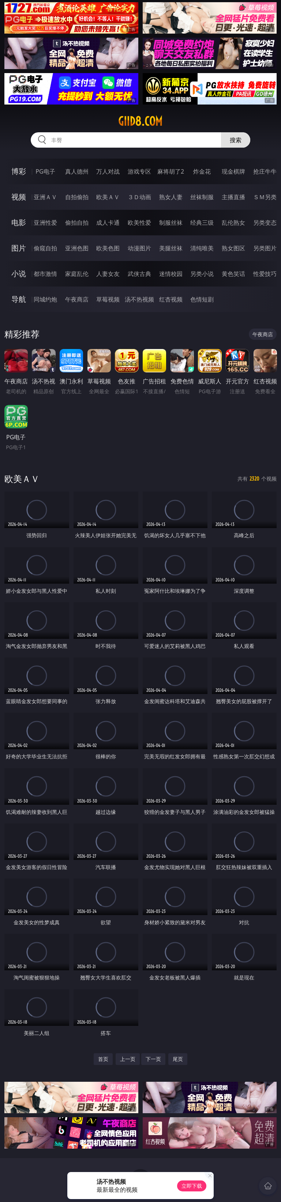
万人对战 (108, 171)
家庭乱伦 (77, 274)
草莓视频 (108, 299)
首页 (103, 1058)
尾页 (178, 1058)
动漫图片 (139, 248)
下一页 (153, 1058)
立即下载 (191, 1185)
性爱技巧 (265, 274)
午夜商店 (77, 299)
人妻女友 (108, 274)
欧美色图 (108, 248)
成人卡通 (108, 223)
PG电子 (45, 171)
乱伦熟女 (233, 223)
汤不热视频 (139, 299)
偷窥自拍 (45, 248)
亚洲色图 (77, 248)
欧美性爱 (139, 223)
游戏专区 (139, 171)
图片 (18, 248)
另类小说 (202, 274)
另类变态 (265, 223)
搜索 (235, 140)
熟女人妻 (171, 197)
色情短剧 (202, 299)
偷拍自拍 (77, 223)
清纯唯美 (202, 248)
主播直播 (233, 197)
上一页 (127, 1058)
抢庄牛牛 (265, 171)
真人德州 (77, 171)
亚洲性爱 (45, 223)
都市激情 (45, 274)
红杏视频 (171, 299)
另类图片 (265, 248)
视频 (18, 197)
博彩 (18, 171)
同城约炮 (45, 299)
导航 (18, 299)
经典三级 (202, 223)
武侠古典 (139, 274)
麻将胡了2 (170, 171)
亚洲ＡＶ (45, 197)
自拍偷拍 (77, 197)
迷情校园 (171, 274)
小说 (18, 273)
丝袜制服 (202, 197)
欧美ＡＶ (108, 197)
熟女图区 (233, 248)
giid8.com (140, 121)
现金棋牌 (233, 171)
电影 (18, 222)
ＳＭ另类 (265, 197)
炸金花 (202, 171)
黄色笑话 (233, 274)
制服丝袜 (171, 223)
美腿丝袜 (171, 248)
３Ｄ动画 (139, 197)
